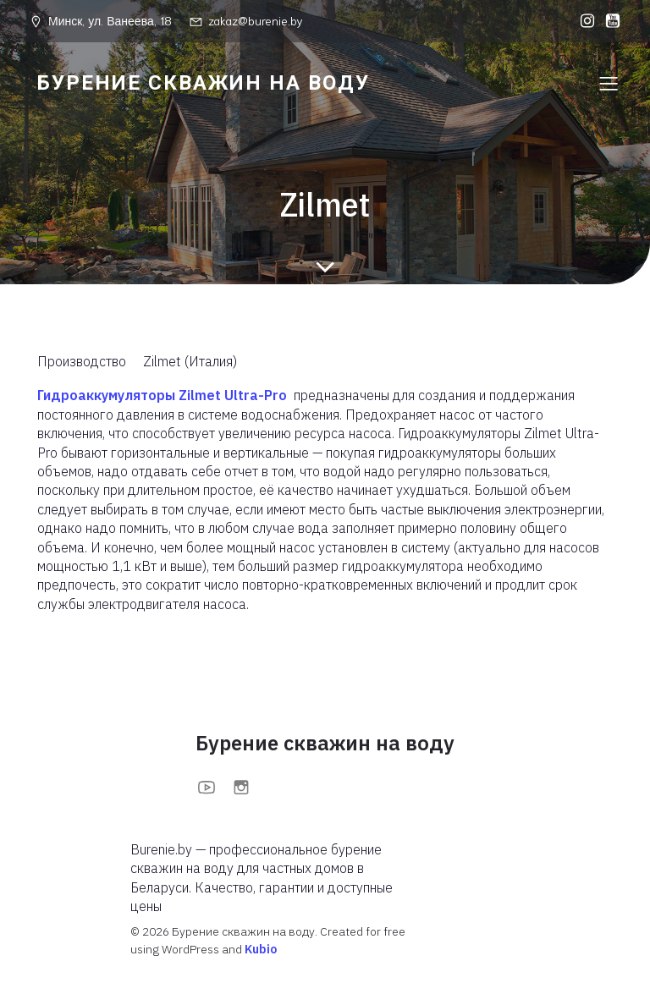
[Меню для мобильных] (608, 83)
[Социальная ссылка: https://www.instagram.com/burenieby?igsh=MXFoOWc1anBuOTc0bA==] (583, 21)
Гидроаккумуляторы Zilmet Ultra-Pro (162, 395)
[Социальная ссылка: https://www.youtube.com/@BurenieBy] (608, 21)
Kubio (261, 949)
